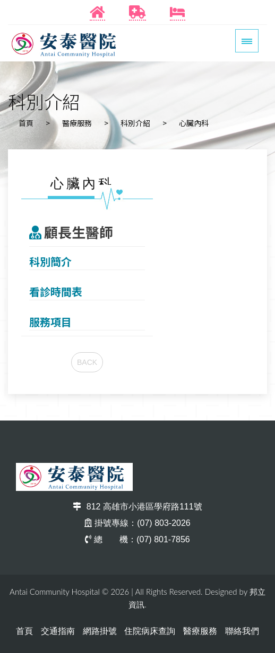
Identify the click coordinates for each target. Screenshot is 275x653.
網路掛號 (100, 631)
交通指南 (58, 631)
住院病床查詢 (149, 631)
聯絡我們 (242, 631)
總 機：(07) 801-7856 (137, 539)
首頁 (26, 123)
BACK (87, 362)
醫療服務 (77, 123)
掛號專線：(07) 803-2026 (137, 522)
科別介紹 (135, 123)
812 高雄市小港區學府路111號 (137, 506)
